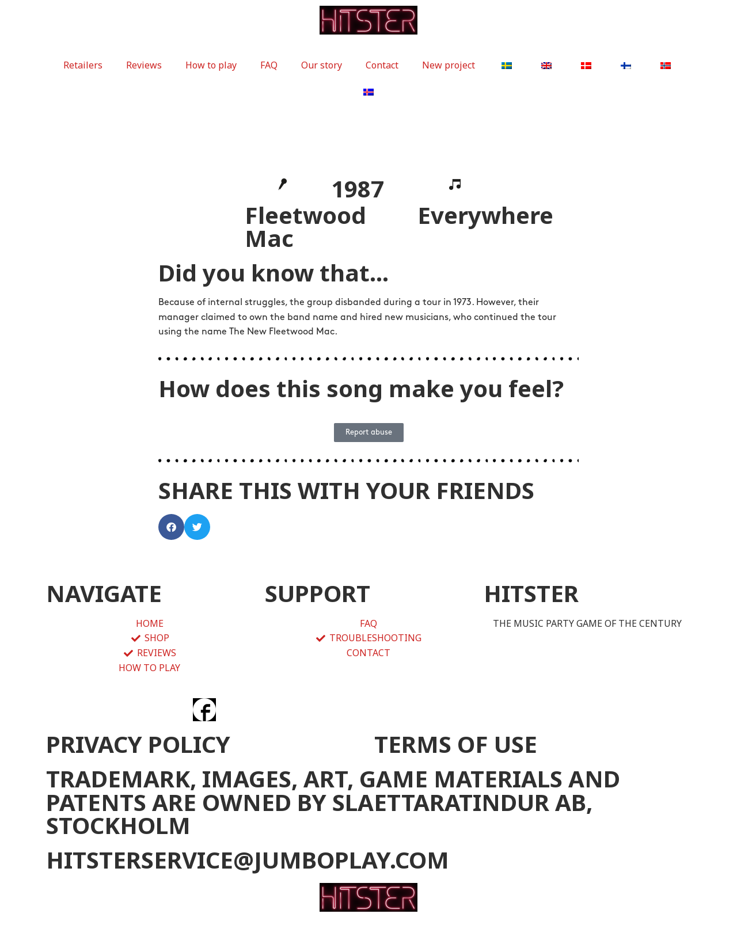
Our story (321, 65)
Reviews (144, 65)
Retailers (82, 65)
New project (448, 65)
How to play (211, 65)
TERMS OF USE (455, 744)
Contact (382, 65)
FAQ (269, 65)
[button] (171, 527)
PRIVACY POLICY (138, 744)
